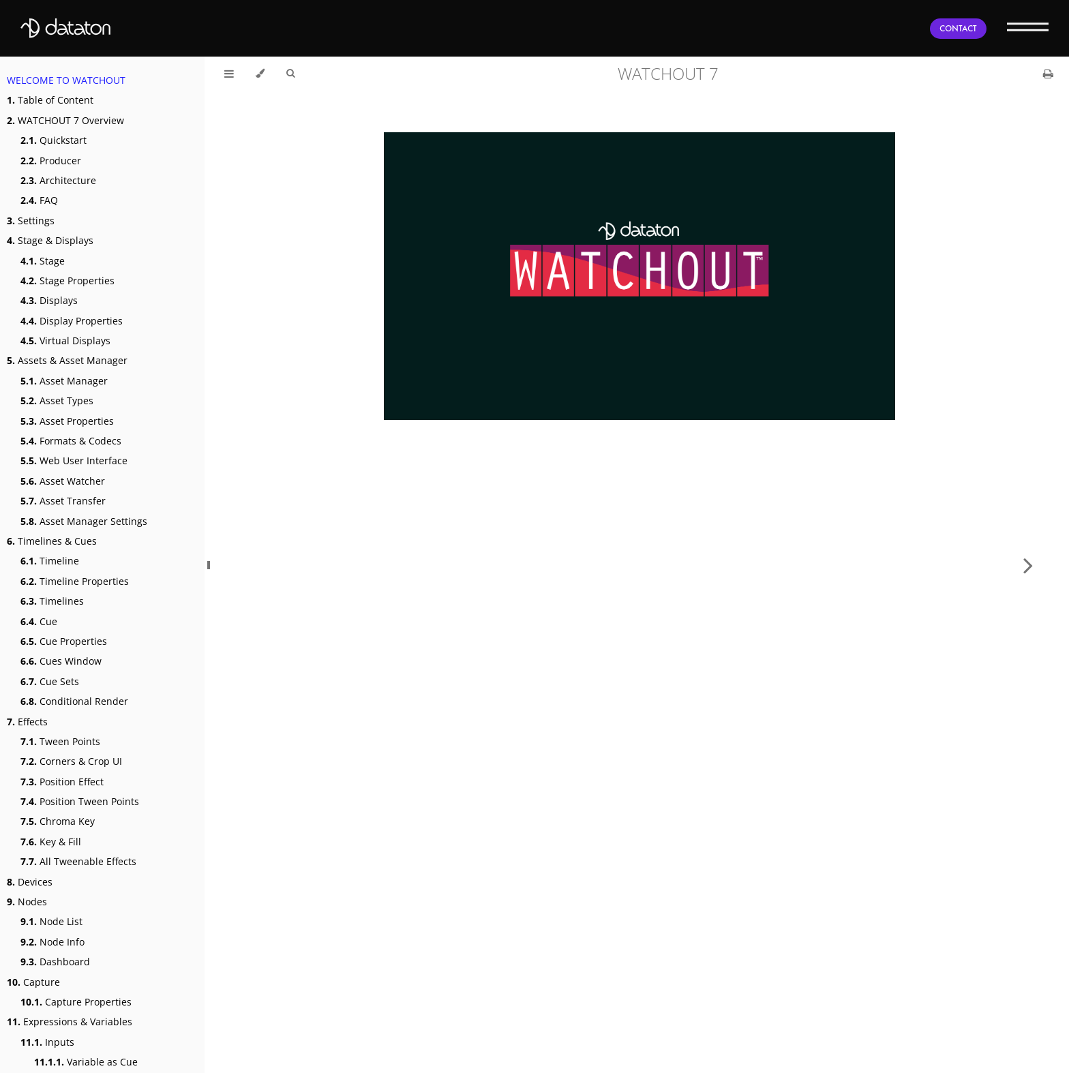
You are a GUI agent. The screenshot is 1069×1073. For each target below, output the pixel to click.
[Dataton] (65, 28)
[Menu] (1028, 26)
